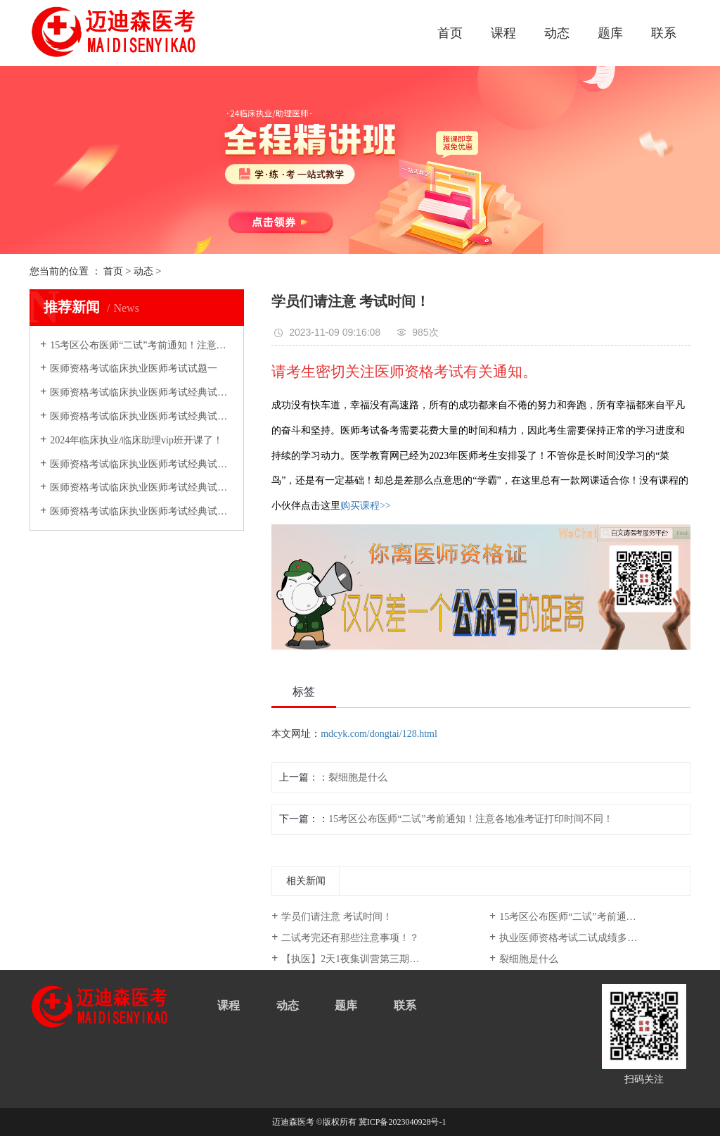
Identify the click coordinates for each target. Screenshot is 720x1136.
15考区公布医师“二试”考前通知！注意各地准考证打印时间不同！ (141, 345)
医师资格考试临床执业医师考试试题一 (133, 368)
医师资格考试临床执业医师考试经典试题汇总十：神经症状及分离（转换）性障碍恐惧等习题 (141, 511)
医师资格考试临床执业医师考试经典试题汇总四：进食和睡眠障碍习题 (141, 392)
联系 (663, 33)
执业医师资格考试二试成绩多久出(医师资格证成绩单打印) (594, 938)
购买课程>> (365, 505)
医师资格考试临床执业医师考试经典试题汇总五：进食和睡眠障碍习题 (141, 487)
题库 (610, 33)
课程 (503, 33)
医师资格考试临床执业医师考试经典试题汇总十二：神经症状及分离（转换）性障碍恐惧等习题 (141, 464)
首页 (450, 33)
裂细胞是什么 (357, 777)
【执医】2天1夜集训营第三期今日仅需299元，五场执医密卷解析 (376, 959)
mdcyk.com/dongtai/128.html (379, 733)
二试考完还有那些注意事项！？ (350, 938)
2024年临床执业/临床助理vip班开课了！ (136, 440)
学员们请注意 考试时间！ (336, 916)
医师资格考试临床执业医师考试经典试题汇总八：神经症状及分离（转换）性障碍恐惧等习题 (141, 416)
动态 (557, 33)
